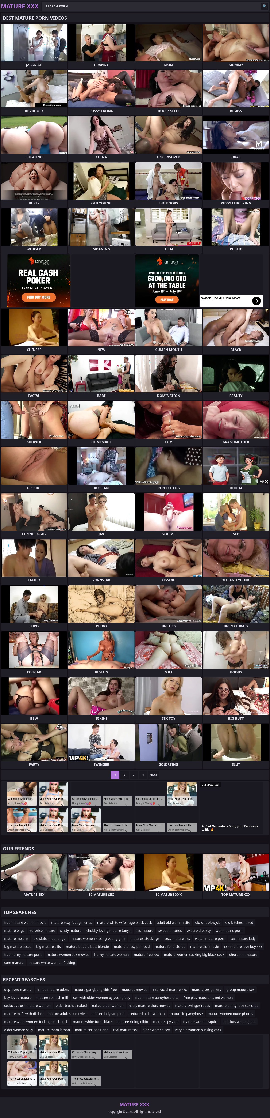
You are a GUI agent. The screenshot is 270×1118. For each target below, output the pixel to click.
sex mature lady (242, 938)
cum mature (14, 962)
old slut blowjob (207, 922)
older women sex (156, 1029)
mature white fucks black (92, 1021)
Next (154, 775)
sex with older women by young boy (101, 997)
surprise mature (42, 930)
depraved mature (18, 989)
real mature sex (125, 1029)
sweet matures (170, 930)
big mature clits (48, 946)
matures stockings (144, 938)
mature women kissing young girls (98, 938)
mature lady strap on (108, 1013)
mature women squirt (200, 1021)
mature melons (16, 938)
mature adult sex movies (66, 1013)
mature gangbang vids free (95, 989)
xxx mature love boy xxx (243, 946)
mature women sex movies (68, 954)
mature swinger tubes (192, 1005)
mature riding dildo (132, 1021)
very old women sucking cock (198, 1029)
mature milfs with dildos (23, 1013)
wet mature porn (229, 930)
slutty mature (70, 930)
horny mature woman (111, 954)
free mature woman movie (25, 922)
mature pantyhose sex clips (236, 1005)
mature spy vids (165, 1021)
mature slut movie (204, 946)
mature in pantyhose (186, 1013)
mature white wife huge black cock (124, 922)
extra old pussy (199, 930)
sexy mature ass (177, 938)
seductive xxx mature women (27, 1005)
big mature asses (17, 946)
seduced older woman (147, 1013)
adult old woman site (173, 922)
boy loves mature (17, 997)
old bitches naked (239, 922)
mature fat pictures (170, 946)
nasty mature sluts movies (149, 1005)
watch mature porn (210, 938)
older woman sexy (18, 1029)
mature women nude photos (230, 1013)
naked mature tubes (53, 989)
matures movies (134, 989)
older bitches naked (71, 1005)
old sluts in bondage (49, 938)
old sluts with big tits (239, 1021)
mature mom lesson (54, 1029)
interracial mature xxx (169, 989)
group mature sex (240, 989)
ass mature (144, 930)
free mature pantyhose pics (156, 997)
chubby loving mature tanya (108, 930)
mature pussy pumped (132, 946)
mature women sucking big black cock (194, 954)
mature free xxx (146, 954)
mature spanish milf (52, 997)
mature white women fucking (52, 962)
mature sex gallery (206, 989)
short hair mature (243, 954)
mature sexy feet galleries (71, 922)
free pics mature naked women (208, 997)
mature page (14, 930)
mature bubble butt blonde (87, 946)
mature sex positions (91, 1029)
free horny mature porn (23, 954)
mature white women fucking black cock (36, 1021)
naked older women (108, 1005)
